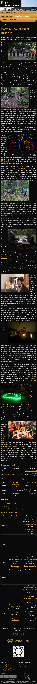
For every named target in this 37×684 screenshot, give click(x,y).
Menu (5, 24)
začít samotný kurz (17, 110)
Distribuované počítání (30, 524)
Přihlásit (24, 9)
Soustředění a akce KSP (10, 5)
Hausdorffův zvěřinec (30, 555)
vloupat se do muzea (27, 405)
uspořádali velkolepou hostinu (14, 446)
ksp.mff (8, 667)
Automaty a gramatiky (30, 619)
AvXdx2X (7, 671)
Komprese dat (15, 555)
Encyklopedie (6, 16)
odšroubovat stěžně (29, 378)
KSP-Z (15, 12)
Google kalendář (21, 667)
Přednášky (6, 506)
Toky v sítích (15, 612)
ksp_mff (8, 669)
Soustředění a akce (21, 16)
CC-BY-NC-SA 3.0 (30, 682)
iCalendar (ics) (21, 665)
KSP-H (8, 12)
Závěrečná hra (32, 493)
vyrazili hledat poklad (18, 218)
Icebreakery (11, 474)
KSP (4, 2)
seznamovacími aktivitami (18, 168)
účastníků (9, 503)
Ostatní (4, 20)
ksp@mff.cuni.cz (8, 665)
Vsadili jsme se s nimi (29, 207)
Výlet (23, 479)
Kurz (21, 12)
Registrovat (32, 9)
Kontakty (13, 20)
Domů (3, 12)
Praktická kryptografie (30, 606)
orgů (15, 503)
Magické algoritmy (30, 519)
